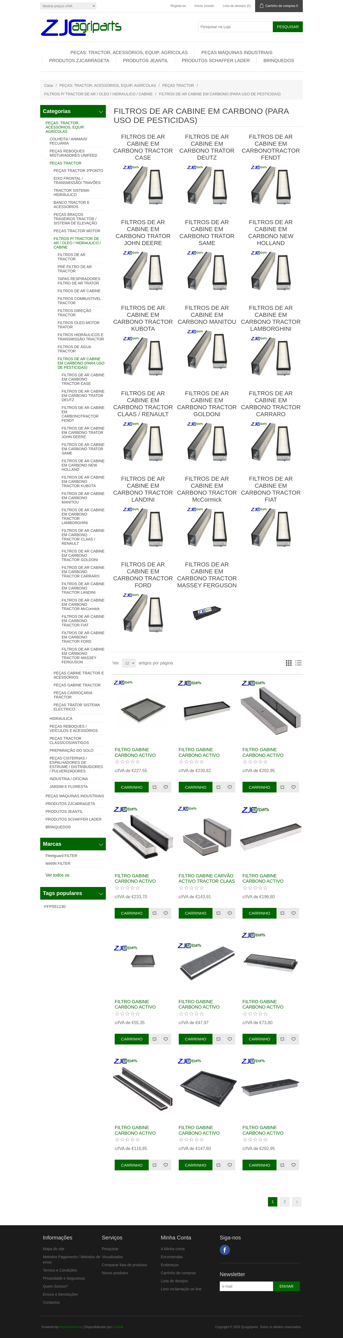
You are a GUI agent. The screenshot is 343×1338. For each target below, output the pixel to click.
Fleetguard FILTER (61, 856)
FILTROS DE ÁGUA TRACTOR (74, 349)
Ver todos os (57, 875)
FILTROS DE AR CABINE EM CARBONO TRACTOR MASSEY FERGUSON (83, 655)
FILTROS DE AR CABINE (79, 291)
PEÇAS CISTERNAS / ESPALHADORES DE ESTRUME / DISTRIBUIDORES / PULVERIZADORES (76, 764)
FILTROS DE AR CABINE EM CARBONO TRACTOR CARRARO (83, 571)
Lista (298, 663)
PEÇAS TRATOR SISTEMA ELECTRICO (77, 707)
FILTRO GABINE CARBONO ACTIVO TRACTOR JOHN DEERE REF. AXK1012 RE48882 (141, 1010)
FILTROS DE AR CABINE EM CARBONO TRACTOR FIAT (83, 620)
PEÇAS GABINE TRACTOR (77, 685)
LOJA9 (118, 1327)
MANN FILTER (58, 863)
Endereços (170, 1265)
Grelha (288, 663)
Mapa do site (53, 1249)
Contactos (51, 1302)
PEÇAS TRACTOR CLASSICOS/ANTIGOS (69, 740)
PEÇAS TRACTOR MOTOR (77, 231)
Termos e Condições (60, 1270)
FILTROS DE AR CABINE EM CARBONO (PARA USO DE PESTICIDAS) (81, 363)
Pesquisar (110, 1249)
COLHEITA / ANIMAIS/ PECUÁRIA (68, 141)
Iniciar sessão (204, 6)
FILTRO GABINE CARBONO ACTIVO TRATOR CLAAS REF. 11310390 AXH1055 (137, 884)
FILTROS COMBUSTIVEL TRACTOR (79, 300)
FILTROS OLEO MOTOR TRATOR (79, 325)
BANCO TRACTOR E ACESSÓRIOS (72, 204)
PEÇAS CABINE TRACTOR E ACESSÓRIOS (79, 675)
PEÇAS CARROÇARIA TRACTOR (73, 695)
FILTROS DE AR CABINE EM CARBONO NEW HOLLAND (83, 465)
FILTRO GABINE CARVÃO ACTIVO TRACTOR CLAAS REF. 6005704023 (207, 881)
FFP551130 (55, 906)
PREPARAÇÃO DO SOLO (72, 750)
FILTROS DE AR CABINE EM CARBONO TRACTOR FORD (83, 637)
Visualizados (112, 1257)
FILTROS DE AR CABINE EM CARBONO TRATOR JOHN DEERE (83, 432)
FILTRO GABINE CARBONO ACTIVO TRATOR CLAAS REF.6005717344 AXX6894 (142, 1136)
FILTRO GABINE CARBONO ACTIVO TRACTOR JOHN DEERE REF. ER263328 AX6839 (269, 884)
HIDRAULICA (61, 718)
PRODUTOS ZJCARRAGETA (79, 60)
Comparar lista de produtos (124, 1265)
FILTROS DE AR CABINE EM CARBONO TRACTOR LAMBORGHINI (83, 516)
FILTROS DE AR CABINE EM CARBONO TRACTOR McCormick (83, 604)
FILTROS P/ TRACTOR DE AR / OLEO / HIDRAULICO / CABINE (98, 94)
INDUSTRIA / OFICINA (69, 779)
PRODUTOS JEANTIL (145, 60)
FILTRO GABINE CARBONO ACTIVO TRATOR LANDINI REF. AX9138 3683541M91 (267, 1136)
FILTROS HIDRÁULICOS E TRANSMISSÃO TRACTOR (81, 337)
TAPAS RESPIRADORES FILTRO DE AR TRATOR (79, 281)
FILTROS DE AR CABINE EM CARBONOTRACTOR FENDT (83, 414)
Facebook (225, 1250)
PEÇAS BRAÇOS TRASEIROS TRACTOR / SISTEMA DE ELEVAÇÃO (75, 218)
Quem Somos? (55, 1286)
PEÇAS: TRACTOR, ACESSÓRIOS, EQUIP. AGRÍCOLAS (129, 52)
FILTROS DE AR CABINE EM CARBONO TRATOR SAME (83, 448)
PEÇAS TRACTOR (178, 85)
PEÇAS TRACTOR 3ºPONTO (78, 170)
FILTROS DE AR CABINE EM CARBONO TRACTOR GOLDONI (83, 555)
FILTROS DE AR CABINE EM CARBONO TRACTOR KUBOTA (83, 481)
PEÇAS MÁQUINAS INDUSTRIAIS (236, 52)
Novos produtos (115, 1273)
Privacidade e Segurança (64, 1278)
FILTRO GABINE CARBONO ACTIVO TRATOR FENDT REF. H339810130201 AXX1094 (142, 758)
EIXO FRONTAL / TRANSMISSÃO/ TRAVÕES (77, 180)
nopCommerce (70, 1327)
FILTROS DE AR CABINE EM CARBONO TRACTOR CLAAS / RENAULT (83, 537)
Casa (48, 85)
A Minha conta (173, 1249)
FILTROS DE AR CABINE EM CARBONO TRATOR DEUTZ (83, 395)
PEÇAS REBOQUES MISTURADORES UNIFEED (73, 153)
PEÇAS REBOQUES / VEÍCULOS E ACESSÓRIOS (74, 728)
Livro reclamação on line (181, 1289)
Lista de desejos (174, 1281)
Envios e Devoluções (60, 1294)
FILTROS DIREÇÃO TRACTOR (74, 313)
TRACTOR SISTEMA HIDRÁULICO (71, 192)
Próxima (296, 1202)
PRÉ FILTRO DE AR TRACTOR (75, 269)
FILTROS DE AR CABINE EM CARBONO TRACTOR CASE (83, 379)
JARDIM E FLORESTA (69, 786)
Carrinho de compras (178, 1273)
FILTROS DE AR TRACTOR (71, 257)
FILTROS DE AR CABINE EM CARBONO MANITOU (83, 497)
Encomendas (172, 1257)
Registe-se (178, 6)
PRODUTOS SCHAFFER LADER (216, 60)
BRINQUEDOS (278, 60)
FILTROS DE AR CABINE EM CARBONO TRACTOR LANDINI (83, 588)
